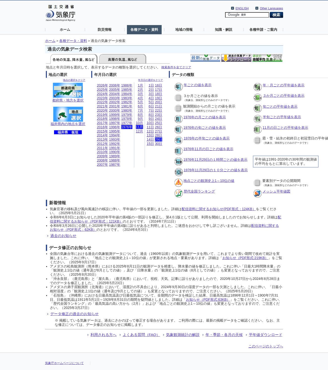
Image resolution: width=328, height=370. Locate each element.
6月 (140, 106)
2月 (140, 90)
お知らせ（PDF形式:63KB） (208, 300)
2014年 (102, 135)
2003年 (114, 98)
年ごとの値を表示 (197, 85)
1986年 (126, 85)
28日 (158, 135)
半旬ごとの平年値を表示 (282, 117)
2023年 (102, 98)
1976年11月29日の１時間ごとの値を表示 (215, 160)
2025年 (102, 90)
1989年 (114, 156)
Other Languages (271, 8)
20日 (158, 102)
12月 (139, 131)
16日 (158, 85)
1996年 (114, 127)
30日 (158, 144)
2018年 (102, 119)
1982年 (126, 102)
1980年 (126, 110)
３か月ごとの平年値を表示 (283, 96)
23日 (158, 115)
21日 (158, 106)
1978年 (126, 119)
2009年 (102, 156)
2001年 (114, 106)
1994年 (114, 135)
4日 (151, 98)
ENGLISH (242, 8)
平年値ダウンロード (265, 335)
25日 (158, 123)
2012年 (102, 144)
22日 (158, 110)
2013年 (102, 139)
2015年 (102, 131)
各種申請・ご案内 (263, 30)
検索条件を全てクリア (176, 67)
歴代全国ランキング (199, 191)
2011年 (102, 148)
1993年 (114, 139)
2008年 (102, 160)
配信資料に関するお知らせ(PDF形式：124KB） (219, 209)
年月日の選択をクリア (150, 80)
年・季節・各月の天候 (224, 335)
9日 (151, 119)
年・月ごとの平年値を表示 (283, 85)
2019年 (102, 115)
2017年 (102, 123)
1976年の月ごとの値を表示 (204, 117)
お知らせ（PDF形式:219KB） (245, 258)
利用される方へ (103, 335)
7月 (140, 110)
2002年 (114, 102)
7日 (151, 110)
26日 (158, 127)
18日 (158, 94)
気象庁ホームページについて (64, 363)
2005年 (114, 90)
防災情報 (105, 30)
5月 (140, 102)
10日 (150, 123)
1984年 (126, 94)
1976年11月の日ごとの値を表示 (208, 149)
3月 (140, 94)
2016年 (102, 127)
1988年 (114, 160)
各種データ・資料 (144, 30)
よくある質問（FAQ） (141, 335)
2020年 (102, 110)
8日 (151, 115)
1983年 (126, 98)
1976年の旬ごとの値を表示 (204, 128)
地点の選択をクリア (74, 80)
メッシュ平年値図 (276, 191)
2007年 (102, 165)
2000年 (114, 110)
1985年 (126, 90)
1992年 (114, 144)
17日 (158, 90)
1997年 (114, 123)
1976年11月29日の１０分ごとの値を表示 (216, 170)
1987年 (114, 165)
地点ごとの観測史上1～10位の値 (208, 181)
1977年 (126, 123)
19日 (158, 98)
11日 (150, 127)
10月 (139, 123)
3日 (151, 94)
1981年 (126, 106)
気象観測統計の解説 (183, 335)
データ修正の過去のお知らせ (74, 314)
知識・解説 (223, 30)
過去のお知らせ (63, 236)
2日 (151, 90)
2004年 (114, 94)
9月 (140, 119)
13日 (150, 135)
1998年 (114, 119)
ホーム (65, 30)
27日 (158, 131)
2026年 (102, 85)
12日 (150, 131)
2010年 (102, 152)
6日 (151, 106)
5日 (151, 102)
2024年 (102, 94)
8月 (140, 115)
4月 (140, 98)
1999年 (114, 115)
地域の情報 (184, 30)
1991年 (114, 148)
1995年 (114, 131)
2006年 (114, 85)
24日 (158, 119)
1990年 (114, 152)
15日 (150, 144)
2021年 (102, 106)
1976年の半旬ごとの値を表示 (207, 138)
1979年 (126, 115)
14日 (150, 139)
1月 (140, 85)
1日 (151, 85)
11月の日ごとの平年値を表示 (285, 128)
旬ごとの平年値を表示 (280, 106)
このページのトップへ (265, 346)
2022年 (102, 102)
